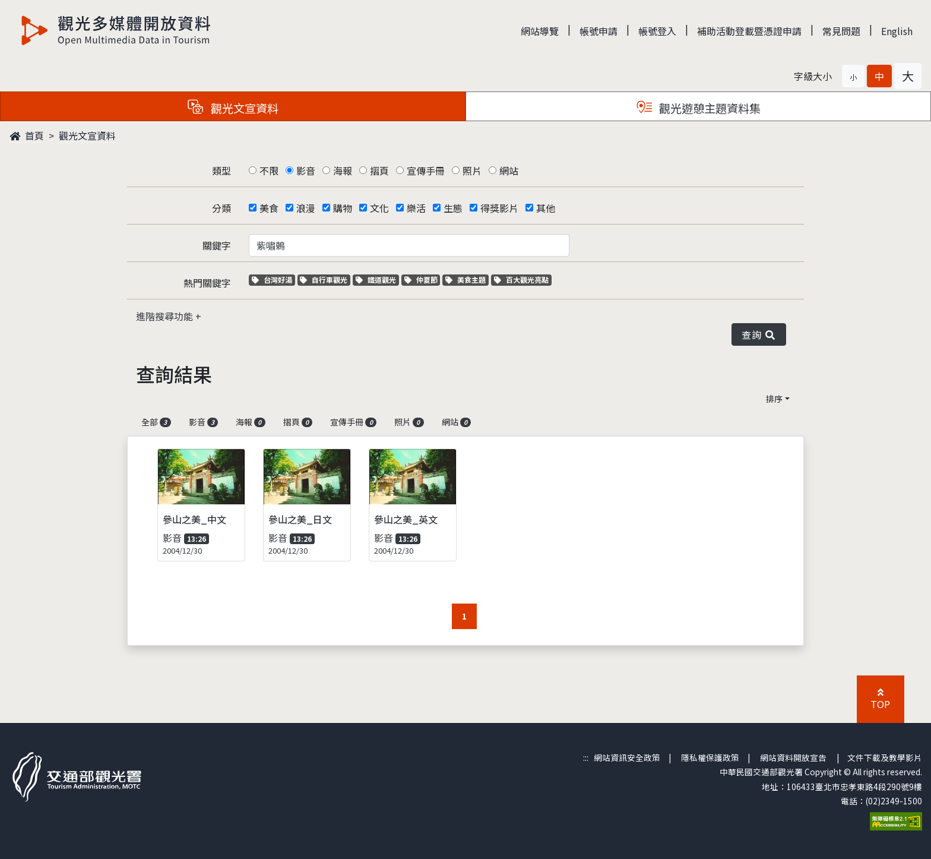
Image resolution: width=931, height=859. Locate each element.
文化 (379, 208)
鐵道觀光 (377, 279)
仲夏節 (422, 279)
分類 (221, 208)
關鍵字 (216, 245)
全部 (156, 422)
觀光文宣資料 (87, 135)
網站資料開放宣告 (793, 757)
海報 (342, 170)
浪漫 (305, 208)
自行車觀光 (323, 279)
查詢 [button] (759, 334)
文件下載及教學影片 (884, 757)
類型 (221, 170)
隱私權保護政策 (710, 757)
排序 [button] (774, 399)
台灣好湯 (273, 279)
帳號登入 (657, 31)
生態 (453, 208)
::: (585, 757)
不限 (268, 170)
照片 (472, 170)
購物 (342, 208)
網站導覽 (540, 31)
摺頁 (379, 170)
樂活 (416, 208)
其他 (545, 208)
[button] (853, 76)
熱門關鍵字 (207, 283)
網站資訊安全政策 (627, 757)
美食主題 (467, 279)
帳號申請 (599, 31)
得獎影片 (499, 208)
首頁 (27, 135)
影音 (305, 170)
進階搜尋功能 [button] (165, 316)
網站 (508, 170)
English (897, 31)
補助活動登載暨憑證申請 (749, 31)
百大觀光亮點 (521, 279)
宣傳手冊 (426, 170)
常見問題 (841, 31)
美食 (268, 208)
